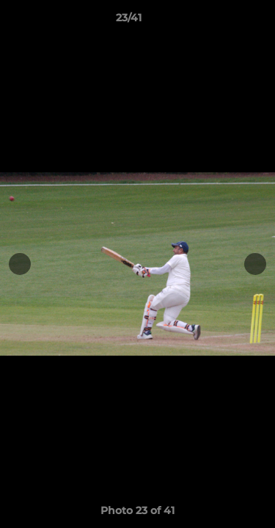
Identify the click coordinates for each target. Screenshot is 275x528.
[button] (222, 21)
